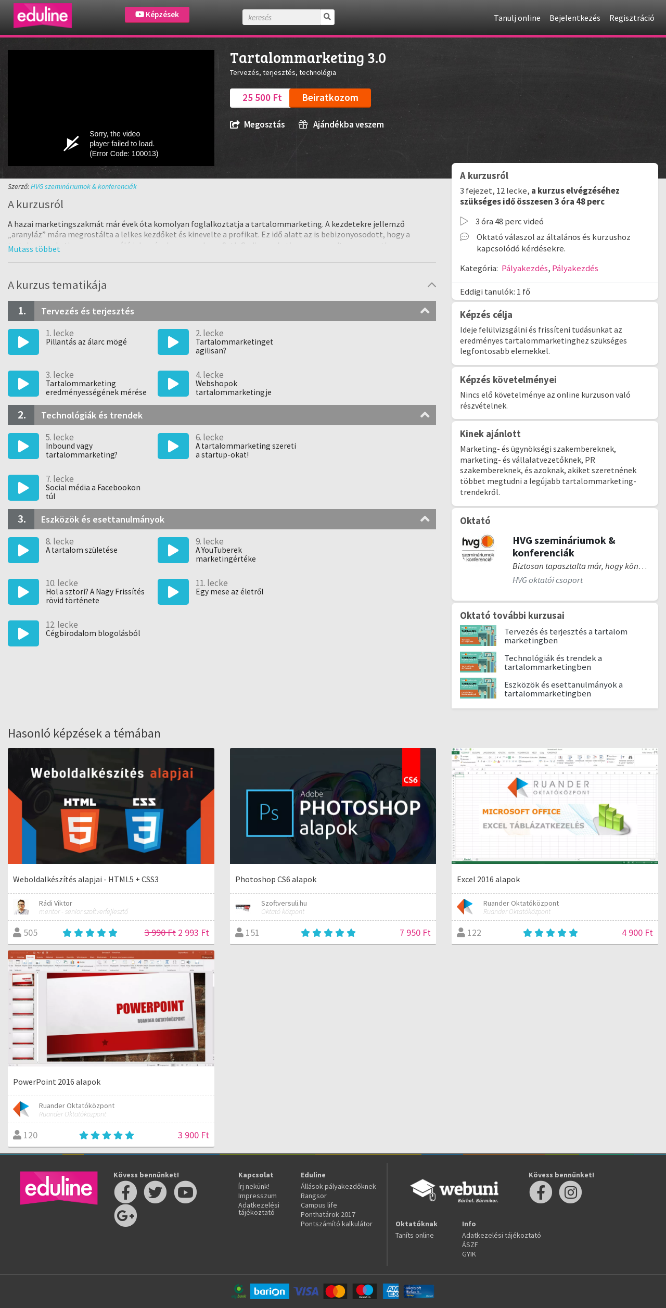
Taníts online (414, 1235)
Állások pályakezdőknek (338, 1186)
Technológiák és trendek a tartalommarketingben (553, 662)
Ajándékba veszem (341, 124)
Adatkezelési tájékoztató (258, 1208)
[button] (34, 249)
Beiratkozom (330, 97)
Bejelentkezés (574, 17)
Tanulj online (517, 17)
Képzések (157, 14)
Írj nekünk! (254, 1186)
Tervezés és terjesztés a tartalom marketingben (565, 636)
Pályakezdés (525, 268)
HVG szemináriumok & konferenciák (84, 186)
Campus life (319, 1205)
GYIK (469, 1254)
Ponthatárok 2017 (328, 1214)
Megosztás (257, 124)
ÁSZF (470, 1244)
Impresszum (257, 1195)
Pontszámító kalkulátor (337, 1223)
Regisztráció (632, 17)
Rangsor (314, 1195)
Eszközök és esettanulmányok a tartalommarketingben (563, 689)
